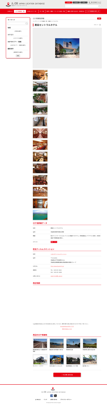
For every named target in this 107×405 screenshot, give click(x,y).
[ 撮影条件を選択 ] (18, 52)
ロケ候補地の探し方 (93, 11)
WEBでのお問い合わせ (57, 276)
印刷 (99, 18)
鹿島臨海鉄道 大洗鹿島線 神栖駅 (40, 345)
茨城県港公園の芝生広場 (90, 344)
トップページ (36, 21)
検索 (18, 55)
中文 (84, 2)
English (76, 2)
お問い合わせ (53, 399)
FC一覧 (42, 11)
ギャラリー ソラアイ (40, 360)
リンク (45, 399)
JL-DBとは (38, 399)
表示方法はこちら (67, 329)
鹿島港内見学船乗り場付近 (56, 344)
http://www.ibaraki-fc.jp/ (57, 266)
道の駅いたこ (90, 360)
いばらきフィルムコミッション (59, 254)
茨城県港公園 (73, 344)
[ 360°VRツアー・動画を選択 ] (18, 45)
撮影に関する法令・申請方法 (75, 11)
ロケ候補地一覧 (19, 11)
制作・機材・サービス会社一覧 (56, 11)
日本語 (68, 2)
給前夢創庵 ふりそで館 (73, 360)
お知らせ (10, 11)
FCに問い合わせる (68, 375)
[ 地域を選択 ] (17, 31)
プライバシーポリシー (66, 399)
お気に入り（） (32, 11)
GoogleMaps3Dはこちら (67, 326)
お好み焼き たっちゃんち (56, 360)
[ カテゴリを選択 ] (18, 38)
